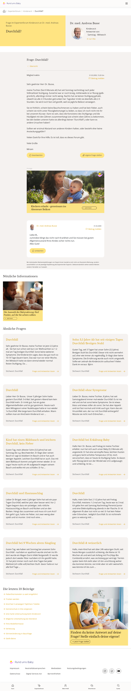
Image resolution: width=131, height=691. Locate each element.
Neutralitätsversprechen (35, 668)
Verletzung (10, 628)
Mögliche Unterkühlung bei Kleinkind (21, 619)
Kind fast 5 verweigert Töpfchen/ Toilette (23, 604)
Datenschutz (15, 674)
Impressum (14, 668)
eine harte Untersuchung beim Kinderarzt (23, 614)
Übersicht (34, 66)
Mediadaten (56, 668)
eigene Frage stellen (93, 155)
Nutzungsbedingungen (76, 668)
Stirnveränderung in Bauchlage (19, 633)
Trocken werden (12, 599)
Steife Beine (11, 638)
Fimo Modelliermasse (15, 624)
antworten (39, 251)
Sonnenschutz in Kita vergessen (19, 609)
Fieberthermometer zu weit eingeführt (22, 594)
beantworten (37, 155)
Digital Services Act (34, 674)
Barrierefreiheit (54, 674)
